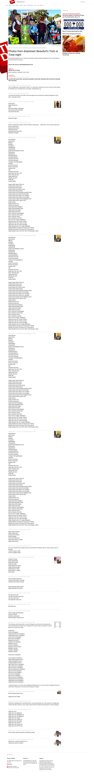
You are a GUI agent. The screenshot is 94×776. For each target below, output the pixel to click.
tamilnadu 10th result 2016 (48, 79)
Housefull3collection (13, 157)
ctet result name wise (13, 594)
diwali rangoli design (13, 560)
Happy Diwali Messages (14, 567)
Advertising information (49, 763)
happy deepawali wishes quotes (16, 586)
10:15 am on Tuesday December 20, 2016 (26, 691)
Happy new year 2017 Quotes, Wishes (17, 221)
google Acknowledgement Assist (16, 150)
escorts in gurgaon (12, 552)
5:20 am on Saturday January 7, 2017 (25, 739)
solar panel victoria (16, 97)
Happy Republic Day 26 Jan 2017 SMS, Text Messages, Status (23, 230)
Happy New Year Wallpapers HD (16, 714)
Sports (25, 5)
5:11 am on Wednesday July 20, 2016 (21, 93)
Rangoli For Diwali (12, 559)
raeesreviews (11, 141)
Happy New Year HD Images (15, 721)
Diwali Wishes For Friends (14, 565)
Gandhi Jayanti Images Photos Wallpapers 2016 (19, 198)
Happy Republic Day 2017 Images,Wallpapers (19, 226)
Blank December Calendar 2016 (16, 617)
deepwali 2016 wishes (13, 128)
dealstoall (10, 701)
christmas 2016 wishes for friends (16, 580)
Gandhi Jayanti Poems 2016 (15, 186)
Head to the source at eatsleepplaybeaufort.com (20, 64)
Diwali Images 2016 (13, 533)
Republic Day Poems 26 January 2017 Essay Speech (21, 229)
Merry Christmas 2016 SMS (15, 218)
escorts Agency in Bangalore (15, 658)
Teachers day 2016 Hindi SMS (15, 110)
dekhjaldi (10, 144)
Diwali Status (11, 572)
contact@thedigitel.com (27, 760)
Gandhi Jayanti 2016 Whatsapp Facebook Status (20, 192)
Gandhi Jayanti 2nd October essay (16, 189)
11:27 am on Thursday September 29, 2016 (27, 431)
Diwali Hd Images (12, 564)
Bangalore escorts (12, 643)
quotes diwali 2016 (12, 129)
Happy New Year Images (14, 696)
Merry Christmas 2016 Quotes (15, 214)
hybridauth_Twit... (12, 691)
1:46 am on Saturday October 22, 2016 (22, 576)
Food (38, 5)
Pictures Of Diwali (12, 614)
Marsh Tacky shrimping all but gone (72, 33)
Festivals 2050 (11, 168)
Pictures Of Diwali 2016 (14, 538)
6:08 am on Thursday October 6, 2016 (22, 529)
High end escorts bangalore (15, 670)
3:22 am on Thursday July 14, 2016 (23, 85)
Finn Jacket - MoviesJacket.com (33, 88)
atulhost (10, 709)
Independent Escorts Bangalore (16, 678)
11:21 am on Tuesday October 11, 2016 (22, 545)
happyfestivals (11, 153)
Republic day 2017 (12, 178)
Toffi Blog (10, 163)
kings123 (10, 576)
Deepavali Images (12, 118)
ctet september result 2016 (14, 599)
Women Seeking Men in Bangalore (16, 669)
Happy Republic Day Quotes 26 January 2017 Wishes (21, 227)
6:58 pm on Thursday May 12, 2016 (20, 77)
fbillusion (10, 142)
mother (9, 116)
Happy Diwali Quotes (13, 541)
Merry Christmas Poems (14, 216)
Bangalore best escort (13, 640)
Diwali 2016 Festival (13, 562)
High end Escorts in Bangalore (15, 666)
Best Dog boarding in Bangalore (16, 108)
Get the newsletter (11, 758)
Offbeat (41, 5)
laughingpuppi (11, 147)
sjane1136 (10, 122)
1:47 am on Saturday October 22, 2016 (22, 592)
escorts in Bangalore (13, 645)
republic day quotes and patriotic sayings (25, 732)
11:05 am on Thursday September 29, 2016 (27, 137)
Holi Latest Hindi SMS (13, 111)
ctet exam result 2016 (13, 598)
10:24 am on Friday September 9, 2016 (22, 122)
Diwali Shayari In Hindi (13, 568)
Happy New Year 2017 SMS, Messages (17, 224)
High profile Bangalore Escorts (15, 659)
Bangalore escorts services (15, 646)
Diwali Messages (12, 536)
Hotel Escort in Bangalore (14, 641)
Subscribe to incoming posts (13, 767)
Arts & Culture (16, 70)
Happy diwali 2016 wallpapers (15, 206)
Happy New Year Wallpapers (15, 713)
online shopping (54, 704)
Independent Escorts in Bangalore (16, 633)
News (13, 5)
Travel (35, 5)
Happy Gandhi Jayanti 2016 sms (16, 184)
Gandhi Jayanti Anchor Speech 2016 (17, 200)
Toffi (9, 170)
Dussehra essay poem (13, 205)
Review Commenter (13, 165)
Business (21, 5)
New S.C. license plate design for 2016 (72, 31)
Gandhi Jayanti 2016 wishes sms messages (18, 195)
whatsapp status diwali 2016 (15, 131)
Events (10, 5)
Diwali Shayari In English (14, 570)
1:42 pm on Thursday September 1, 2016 (21, 116)
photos (10, 72)
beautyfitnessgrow (12, 155)
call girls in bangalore (13, 649)
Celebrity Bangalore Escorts (15, 661)
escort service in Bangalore (15, 637)
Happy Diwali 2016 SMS (14, 211)
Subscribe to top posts (12, 766)
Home (6, 5)
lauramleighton (11, 85)
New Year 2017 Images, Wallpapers (16, 219)
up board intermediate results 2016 (31, 79)
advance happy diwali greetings (15, 612)
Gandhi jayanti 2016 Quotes (15, 187)
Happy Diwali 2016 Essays (14, 210)
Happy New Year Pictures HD (15, 724)
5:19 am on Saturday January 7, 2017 (25, 730)
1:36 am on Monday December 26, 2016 (22, 701)
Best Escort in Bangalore (14, 638)
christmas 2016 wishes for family (16, 581)
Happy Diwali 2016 (12, 105)
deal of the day (41, 704)
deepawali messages (13, 132)
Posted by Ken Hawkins (27, 47)
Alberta (9, 93)
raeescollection (12, 139)
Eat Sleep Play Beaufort (56, 45)
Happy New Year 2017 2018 (15, 173)
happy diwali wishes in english (15, 539)
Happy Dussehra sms (13, 203)
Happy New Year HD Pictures (15, 725)
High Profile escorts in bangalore (16, 664)
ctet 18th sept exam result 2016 (15, 596)
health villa (10, 179)
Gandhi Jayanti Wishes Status (15, 190)
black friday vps (12, 606)
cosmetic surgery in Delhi (14, 551)
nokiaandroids (11, 149)
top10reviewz (11, 103)
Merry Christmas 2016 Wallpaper (16, 213)
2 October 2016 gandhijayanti (15, 161)
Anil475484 (10, 529)
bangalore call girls (13, 651)
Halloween (20, 72)
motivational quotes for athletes (15, 743)
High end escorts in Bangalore (15, 677)
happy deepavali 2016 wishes (15, 588)
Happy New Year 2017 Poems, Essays (17, 222)
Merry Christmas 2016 (13, 174)
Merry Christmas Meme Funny (15, 693)
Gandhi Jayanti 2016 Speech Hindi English (18, 194)
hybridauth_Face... (12, 101)
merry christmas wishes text (15, 578)
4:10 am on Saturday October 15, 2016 (26, 557)
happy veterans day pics (14, 531)
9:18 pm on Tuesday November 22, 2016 (26, 622)
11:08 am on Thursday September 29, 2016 (27, 333)
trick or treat (26, 72)
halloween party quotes (13, 616)
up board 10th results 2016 (15, 79)
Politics (16, 5)
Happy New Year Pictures (14, 722)
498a (9, 106)
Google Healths (12, 181)
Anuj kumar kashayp (13, 160)
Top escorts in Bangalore (14, 674)
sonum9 (10, 77)
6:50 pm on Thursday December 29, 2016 (21, 709)
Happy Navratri (12, 202)
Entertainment (30, 5)
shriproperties (11, 152)
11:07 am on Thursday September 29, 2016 (27, 235)
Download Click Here (13, 158)
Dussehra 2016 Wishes (14, 534)
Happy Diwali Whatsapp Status (15, 208)
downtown (14, 72)
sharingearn (11, 145)
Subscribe (83, 1)
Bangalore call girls (13, 648)
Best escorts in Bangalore (14, 675)
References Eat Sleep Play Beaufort (39, 47)
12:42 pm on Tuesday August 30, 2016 (26, 101)
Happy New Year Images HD (15, 719)
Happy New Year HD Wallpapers (16, 716)
